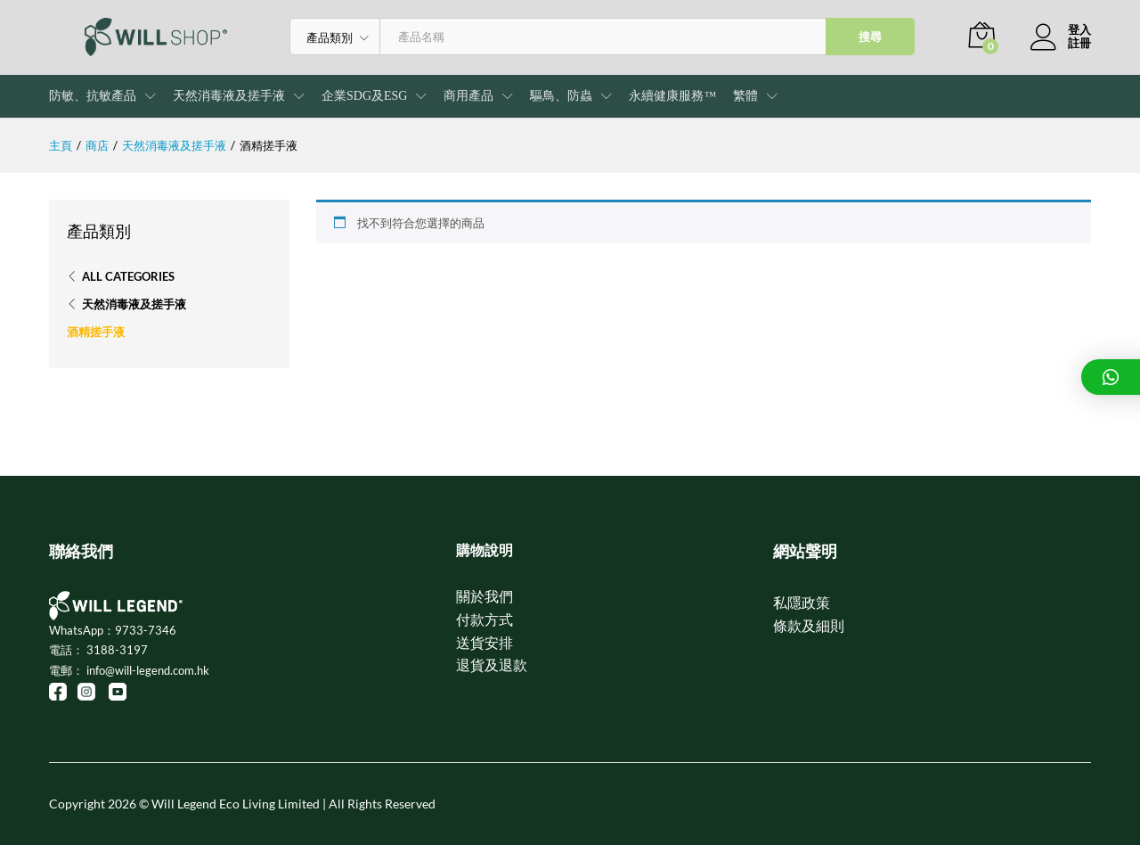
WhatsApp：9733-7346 (112, 630)
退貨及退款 (491, 664)
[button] (745, 96)
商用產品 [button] (468, 96)
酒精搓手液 (96, 331)
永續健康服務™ (672, 96)
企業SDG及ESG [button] (364, 96)
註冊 (1079, 43)
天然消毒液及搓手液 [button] (229, 96)
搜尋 (870, 36)
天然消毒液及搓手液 (134, 304)
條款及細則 (808, 625)
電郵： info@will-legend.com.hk (129, 670)
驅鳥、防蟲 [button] (561, 96)
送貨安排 (484, 642)
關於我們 (484, 595)
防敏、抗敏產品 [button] (92, 96)
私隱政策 (801, 602)
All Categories (128, 276)
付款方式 (484, 619)
